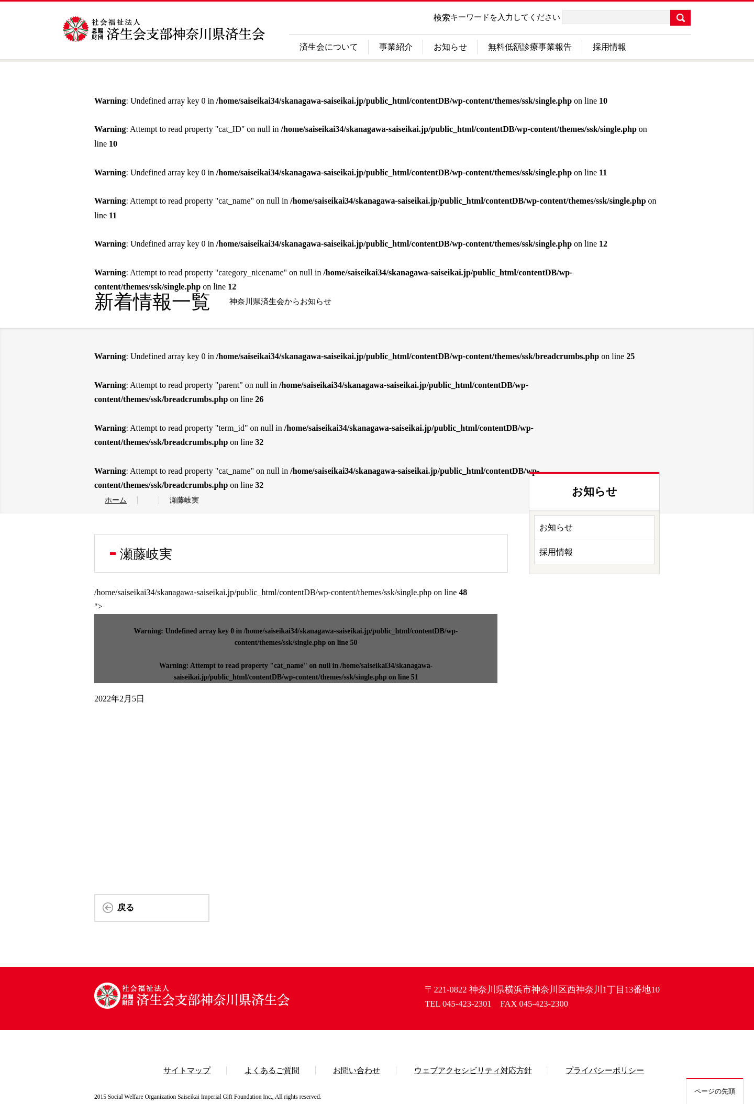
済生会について (329, 46)
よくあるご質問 (272, 1070)
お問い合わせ (356, 1070)
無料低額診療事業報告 (530, 46)
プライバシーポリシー (605, 1070)
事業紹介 (396, 46)
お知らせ (450, 46)
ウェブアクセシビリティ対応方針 (473, 1070)
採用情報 (609, 46)
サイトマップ (186, 1070)
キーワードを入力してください (505, 17)
